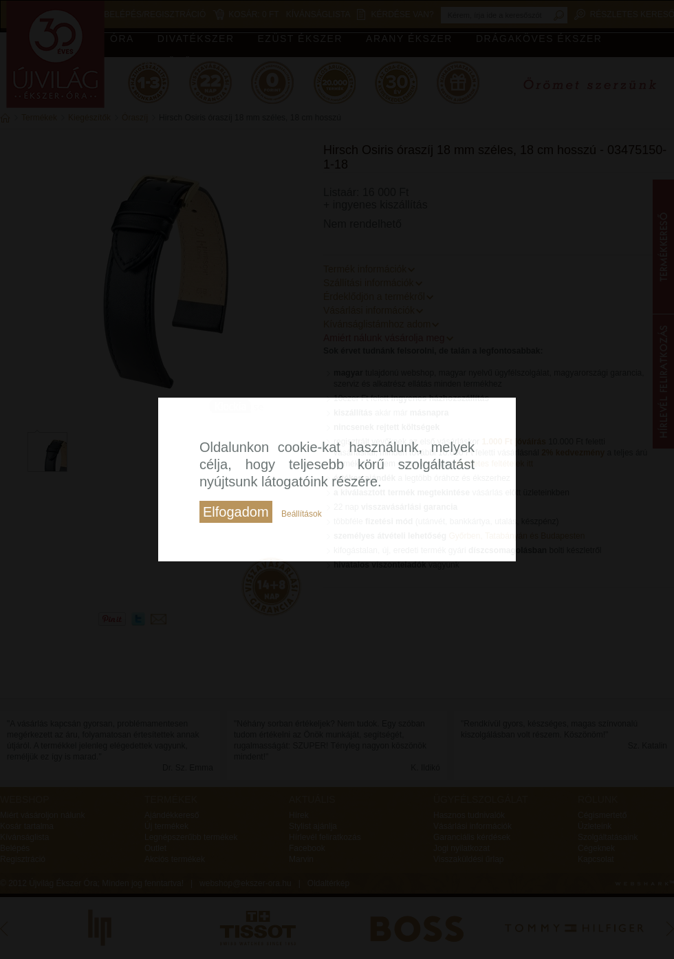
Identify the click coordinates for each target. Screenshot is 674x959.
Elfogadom (236, 511)
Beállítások (301, 514)
